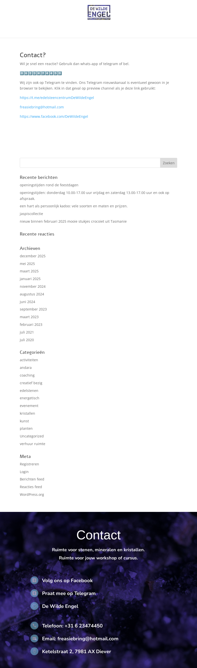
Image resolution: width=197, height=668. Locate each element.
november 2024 (33, 286)
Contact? (33, 55)
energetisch (29, 398)
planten (26, 428)
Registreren (29, 464)
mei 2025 (27, 263)
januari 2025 (30, 278)
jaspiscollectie (31, 213)
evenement (29, 405)
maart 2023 (29, 316)
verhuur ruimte (32, 443)
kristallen (27, 413)
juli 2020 (27, 339)
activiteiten (29, 360)
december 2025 (33, 256)
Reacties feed (31, 486)
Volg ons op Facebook (67, 580)
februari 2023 (31, 324)
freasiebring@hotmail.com (42, 107)
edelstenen (29, 390)
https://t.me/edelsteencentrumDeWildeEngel (57, 97)
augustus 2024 (32, 294)
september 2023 (33, 309)
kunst (24, 421)
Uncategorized (32, 436)
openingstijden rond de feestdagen (49, 185)
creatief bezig (31, 383)
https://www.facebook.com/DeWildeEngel (54, 116)
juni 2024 (27, 301)
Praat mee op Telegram (69, 593)
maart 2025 (29, 271)
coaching (27, 375)
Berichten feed (32, 479)
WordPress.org (32, 494)
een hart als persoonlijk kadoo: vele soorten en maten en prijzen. (74, 206)
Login (24, 471)
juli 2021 (27, 332)
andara (26, 367)
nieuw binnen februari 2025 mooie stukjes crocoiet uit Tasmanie (73, 221)
